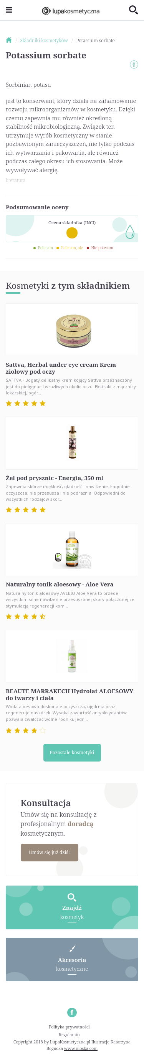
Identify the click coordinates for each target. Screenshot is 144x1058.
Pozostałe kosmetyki (72, 752)
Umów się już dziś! (49, 852)
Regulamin (69, 1034)
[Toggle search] (133, 10)
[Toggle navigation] (9, 10)
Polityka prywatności (69, 1027)
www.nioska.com (81, 1048)
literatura (15, 180)
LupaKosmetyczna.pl (70, 1042)
